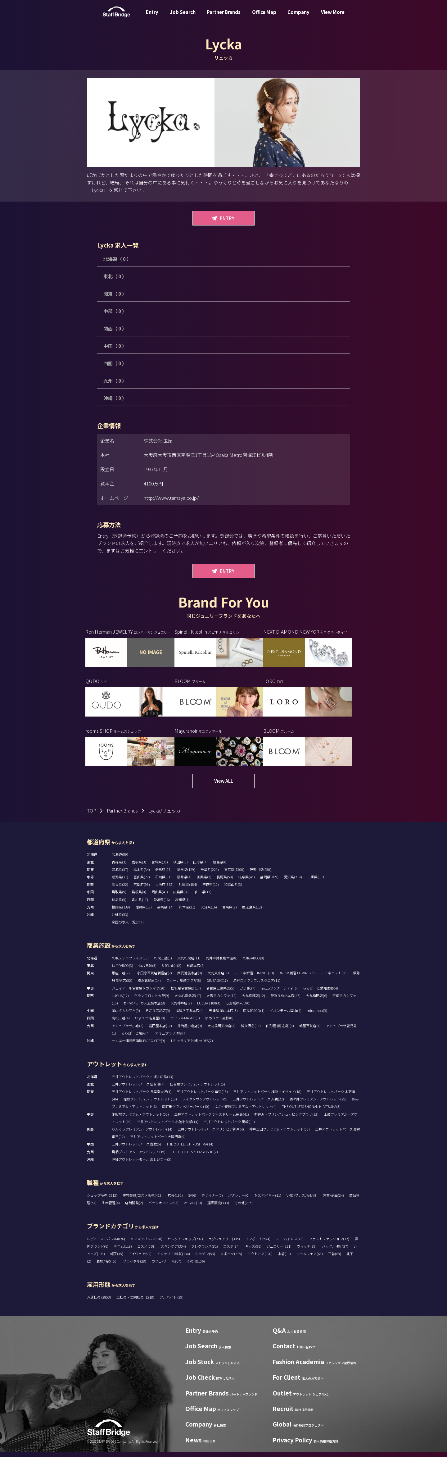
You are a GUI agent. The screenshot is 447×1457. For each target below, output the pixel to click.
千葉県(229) (210, 874)
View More (333, 16)
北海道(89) (120, 858)
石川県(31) (163, 881)
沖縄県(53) (120, 919)
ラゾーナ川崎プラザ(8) (183, 984)
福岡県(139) (121, 911)
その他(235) (243, 1207)
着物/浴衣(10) (107, 1265)
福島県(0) (220, 866)
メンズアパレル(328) (146, 1243)
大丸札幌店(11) (189, 962)
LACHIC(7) (247, 992)
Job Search (183, 16)
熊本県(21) (187, 911)
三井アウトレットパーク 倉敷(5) (136, 1148)
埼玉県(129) (186, 874)
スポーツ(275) (231, 1258)
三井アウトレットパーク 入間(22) (258, 1103)
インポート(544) (257, 1243)
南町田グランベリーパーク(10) (185, 1111)
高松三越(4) (121, 1022)
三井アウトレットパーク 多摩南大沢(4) (141, 1096)
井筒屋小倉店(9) (189, 1030)
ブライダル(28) (134, 1265)
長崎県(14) (165, 911)
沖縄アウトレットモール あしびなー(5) (141, 1163)
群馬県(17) (163, 874)
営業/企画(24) (333, 1199)
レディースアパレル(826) (106, 1243)
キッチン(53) (205, 1258)
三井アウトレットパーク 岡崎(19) (229, 1126)
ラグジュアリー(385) (224, 1243)
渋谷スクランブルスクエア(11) (256, 984)
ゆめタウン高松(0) (219, 1022)
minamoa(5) (317, 1015)
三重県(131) (316, 881)
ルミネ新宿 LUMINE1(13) (255, 977)
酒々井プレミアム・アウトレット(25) (317, 1103)
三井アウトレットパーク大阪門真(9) (158, 1141)
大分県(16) (209, 911)
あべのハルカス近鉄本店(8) (144, 1007)
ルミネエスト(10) (334, 977)
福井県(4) (184, 881)
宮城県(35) (159, 866)
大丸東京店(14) (219, 977)
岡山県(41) (159, 896)
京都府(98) (141, 888)
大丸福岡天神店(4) (221, 1030)
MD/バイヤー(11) (268, 1199)
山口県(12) (203, 896)
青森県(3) (119, 866)
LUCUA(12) (120, 1000)
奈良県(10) (210, 888)
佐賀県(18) (143, 911)
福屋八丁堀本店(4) (189, 1015)
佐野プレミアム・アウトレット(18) (150, 1103)
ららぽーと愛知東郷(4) (320, 992)
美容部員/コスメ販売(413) (143, 1199)
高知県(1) (182, 904)
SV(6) (192, 1199)
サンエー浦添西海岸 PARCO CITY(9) (138, 1045)
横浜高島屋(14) (149, 984)
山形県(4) (200, 866)
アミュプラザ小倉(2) (127, 1030)
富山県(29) (141, 881)
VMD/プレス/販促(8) (302, 1199)
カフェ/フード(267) (166, 1265)
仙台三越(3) (147, 970)
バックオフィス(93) (163, 1207)
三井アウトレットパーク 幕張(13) (202, 1096)
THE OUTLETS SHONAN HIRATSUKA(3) (311, 1111)
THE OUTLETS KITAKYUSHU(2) (194, 1156)
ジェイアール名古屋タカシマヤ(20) (138, 992)
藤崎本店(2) (196, 970)
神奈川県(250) (260, 874)
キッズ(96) (253, 1250)
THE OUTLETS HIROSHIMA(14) (189, 1148)
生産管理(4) (111, 1207)
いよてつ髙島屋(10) (150, 1022)
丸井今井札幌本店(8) (221, 962)
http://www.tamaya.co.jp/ (171, 497)
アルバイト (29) (171, 1301)
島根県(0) (139, 896)
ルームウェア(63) (309, 1258)
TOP (91, 815)
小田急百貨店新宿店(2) (154, 977)
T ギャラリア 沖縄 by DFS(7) (191, 1045)
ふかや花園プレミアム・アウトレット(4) (245, 1111)
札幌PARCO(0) (253, 962)
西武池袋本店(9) (189, 977)
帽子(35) (116, 1258)
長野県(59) (225, 881)
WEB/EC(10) (193, 1207)
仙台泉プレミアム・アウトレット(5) (197, 1088)
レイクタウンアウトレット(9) (205, 1103)
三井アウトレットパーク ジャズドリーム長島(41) (211, 1118)
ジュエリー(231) (279, 1250)
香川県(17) (140, 904)
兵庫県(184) (188, 888)
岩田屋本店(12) (160, 1030)
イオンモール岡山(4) (285, 1015)
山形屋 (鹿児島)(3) (280, 1030)
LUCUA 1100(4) (208, 1007)
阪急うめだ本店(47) (285, 1000)
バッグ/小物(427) (335, 1250)
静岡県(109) (269, 881)
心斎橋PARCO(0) (238, 1007)
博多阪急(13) (251, 1030)
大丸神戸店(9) (181, 1007)
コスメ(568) (146, 1250)
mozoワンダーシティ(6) (279, 992)
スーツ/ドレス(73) (290, 1243)
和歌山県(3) (233, 888)
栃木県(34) (141, 874)
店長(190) (175, 1199)
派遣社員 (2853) (99, 1301)
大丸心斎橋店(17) (187, 1000)
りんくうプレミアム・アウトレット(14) (142, 1133)
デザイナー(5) (212, 1199)
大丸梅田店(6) (316, 1000)
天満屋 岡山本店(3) (223, 1015)
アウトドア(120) (260, 1258)
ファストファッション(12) (329, 1243)
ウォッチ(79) (307, 1250)
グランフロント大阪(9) (151, 1000)
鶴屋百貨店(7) (310, 1030)
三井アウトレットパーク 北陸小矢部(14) (167, 1126)
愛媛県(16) (161, 904)
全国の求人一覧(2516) (129, 926)
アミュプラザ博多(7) (171, 1037)
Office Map (264, 16)
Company (298, 16)
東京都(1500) (234, 874)
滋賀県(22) (120, 888)
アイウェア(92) (140, 1258)
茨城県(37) (120, 874)
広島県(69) (181, 896)
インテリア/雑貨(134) (173, 1258)
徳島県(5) (119, 904)
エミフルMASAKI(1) (185, 1022)
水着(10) (284, 1258)
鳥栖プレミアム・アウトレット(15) (138, 1156)
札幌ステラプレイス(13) (130, 962)
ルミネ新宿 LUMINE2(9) (297, 977)
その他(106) (196, 1265)
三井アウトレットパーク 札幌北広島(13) (142, 1081)
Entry (152, 16)
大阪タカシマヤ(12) (221, 1000)
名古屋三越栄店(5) (220, 992)
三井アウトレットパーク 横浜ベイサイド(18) (267, 1096)
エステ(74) (231, 1250)
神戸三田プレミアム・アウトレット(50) (279, 1133)
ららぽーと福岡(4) (135, 1037)
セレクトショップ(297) (185, 1243)
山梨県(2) (204, 881)
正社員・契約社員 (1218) (135, 1301)
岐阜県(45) (246, 881)
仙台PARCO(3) (122, 970)
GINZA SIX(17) (217, 984)
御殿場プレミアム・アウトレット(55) (140, 1118)
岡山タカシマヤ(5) (126, 1015)
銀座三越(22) (122, 977)
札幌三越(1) (163, 962)
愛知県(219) (293, 881)
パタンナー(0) (239, 1199)
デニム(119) (123, 1250)
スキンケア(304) (173, 1250)
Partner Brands (224, 16)
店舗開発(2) (134, 1207)
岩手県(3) (139, 866)
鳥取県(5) (119, 896)
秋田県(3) (180, 866)
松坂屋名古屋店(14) (186, 992)
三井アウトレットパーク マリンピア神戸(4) (211, 1133)
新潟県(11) (120, 881)
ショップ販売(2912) (102, 1199)
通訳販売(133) (218, 1207)
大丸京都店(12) (253, 1000)
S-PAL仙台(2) (171, 970)
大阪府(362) (164, 888)
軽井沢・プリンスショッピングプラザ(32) (286, 1118)
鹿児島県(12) (252, 911)
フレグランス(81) (204, 1250)
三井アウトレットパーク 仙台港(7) (138, 1088)
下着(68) (334, 1258)
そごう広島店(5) (157, 1015)
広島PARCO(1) (253, 1015)
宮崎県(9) (229, 911)
